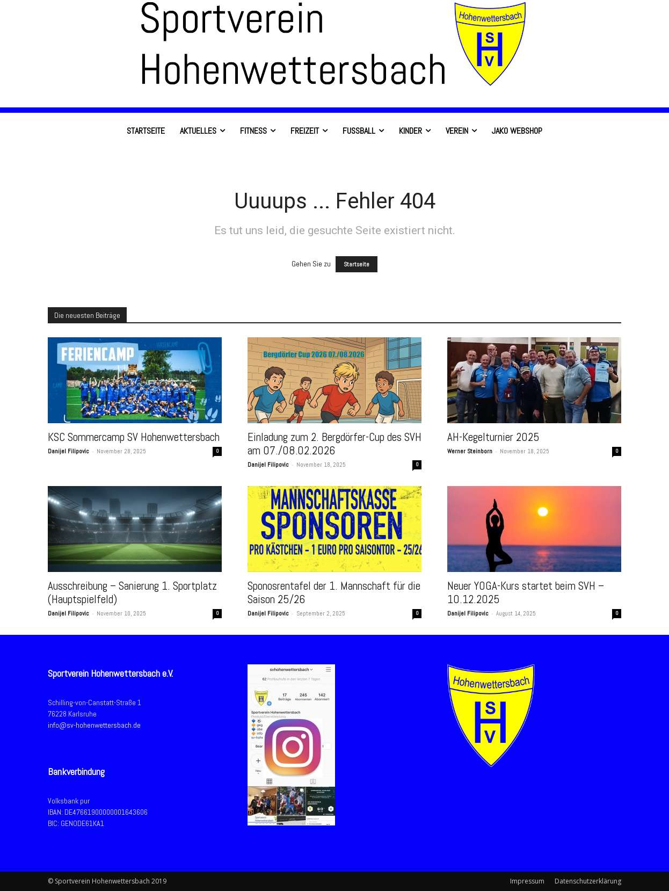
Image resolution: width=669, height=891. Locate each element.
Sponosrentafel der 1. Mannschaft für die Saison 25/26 (334, 592)
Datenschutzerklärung (588, 881)
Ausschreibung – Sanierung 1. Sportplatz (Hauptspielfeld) (132, 592)
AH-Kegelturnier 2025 (493, 437)
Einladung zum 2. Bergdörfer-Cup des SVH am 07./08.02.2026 (334, 444)
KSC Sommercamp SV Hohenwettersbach (134, 437)
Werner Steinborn (469, 451)
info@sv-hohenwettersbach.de (94, 725)
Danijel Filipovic (68, 451)
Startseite (356, 264)
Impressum (527, 881)
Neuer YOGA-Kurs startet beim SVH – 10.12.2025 (525, 592)
